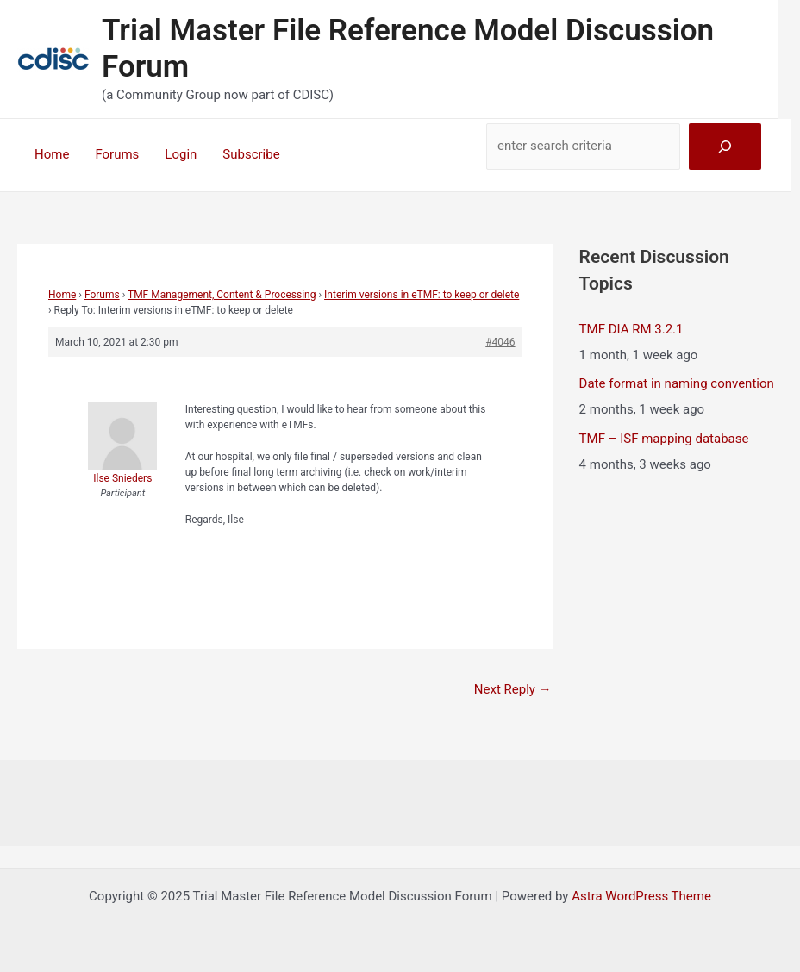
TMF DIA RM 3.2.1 (631, 329)
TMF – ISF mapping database (664, 438)
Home (51, 154)
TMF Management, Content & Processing (222, 295)
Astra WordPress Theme (641, 896)
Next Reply (513, 689)
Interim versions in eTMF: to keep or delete (421, 295)
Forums (117, 154)
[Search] (725, 146)
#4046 (500, 342)
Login (181, 154)
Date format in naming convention (676, 383)
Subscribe (250, 154)
